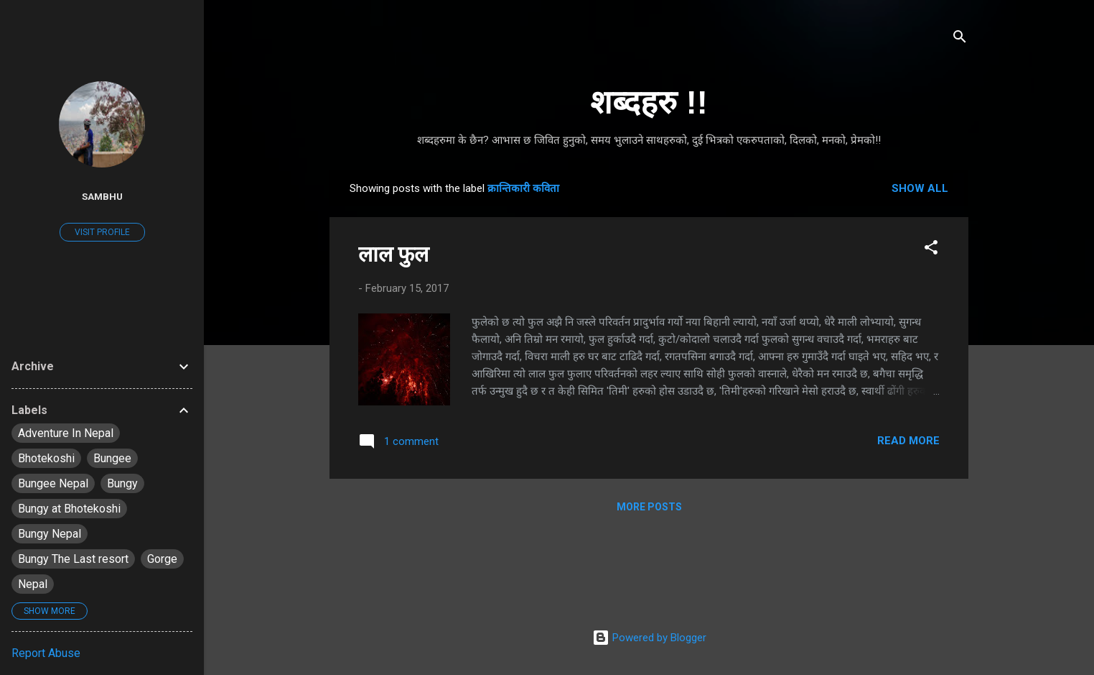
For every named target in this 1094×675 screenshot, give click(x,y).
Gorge (162, 559)
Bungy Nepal (49, 534)
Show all (920, 188)
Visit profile (102, 232)
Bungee (112, 458)
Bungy (122, 483)
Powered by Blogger (649, 637)
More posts (649, 507)
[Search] (959, 39)
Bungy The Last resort (73, 559)
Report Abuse (45, 653)
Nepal (32, 584)
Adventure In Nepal (65, 433)
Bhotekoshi (46, 458)
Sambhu (102, 196)
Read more (908, 440)
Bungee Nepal (53, 483)
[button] (931, 250)
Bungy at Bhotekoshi (69, 508)
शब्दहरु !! (648, 102)
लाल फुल (393, 254)
